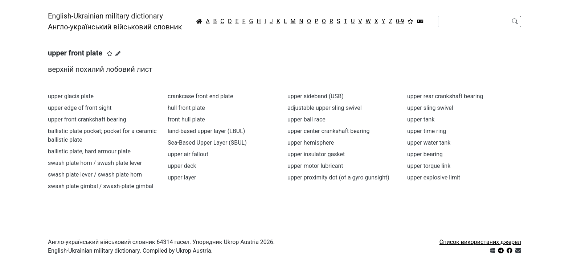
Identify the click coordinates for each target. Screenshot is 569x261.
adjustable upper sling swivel (324, 107)
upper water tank (428, 142)
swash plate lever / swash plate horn (95, 174)
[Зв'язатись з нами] (518, 250)
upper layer (182, 177)
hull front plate (186, 107)
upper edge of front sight (79, 107)
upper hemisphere (310, 142)
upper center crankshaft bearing (328, 131)
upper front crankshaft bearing (87, 119)
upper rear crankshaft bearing (445, 96)
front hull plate (186, 119)
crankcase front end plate (200, 96)
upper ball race (306, 119)
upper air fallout (188, 154)
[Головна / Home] (199, 21)
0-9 (400, 21)
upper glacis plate (71, 96)
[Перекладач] (420, 21)
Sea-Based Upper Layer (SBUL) (207, 142)
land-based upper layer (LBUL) (206, 131)
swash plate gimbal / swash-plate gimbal (100, 186)
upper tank (421, 119)
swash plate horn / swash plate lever (95, 163)
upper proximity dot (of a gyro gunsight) (338, 177)
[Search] (473, 21)
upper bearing (425, 154)
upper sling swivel (430, 107)
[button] (109, 53)
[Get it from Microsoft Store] (492, 250)
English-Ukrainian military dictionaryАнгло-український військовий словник (115, 21)
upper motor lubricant (315, 165)
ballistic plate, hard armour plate (89, 151)
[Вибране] (410, 21)
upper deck (182, 165)
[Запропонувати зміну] (117, 54)
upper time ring (426, 131)
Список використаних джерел (480, 242)
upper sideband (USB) (315, 96)
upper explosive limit (433, 177)
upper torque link (428, 165)
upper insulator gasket (316, 154)
